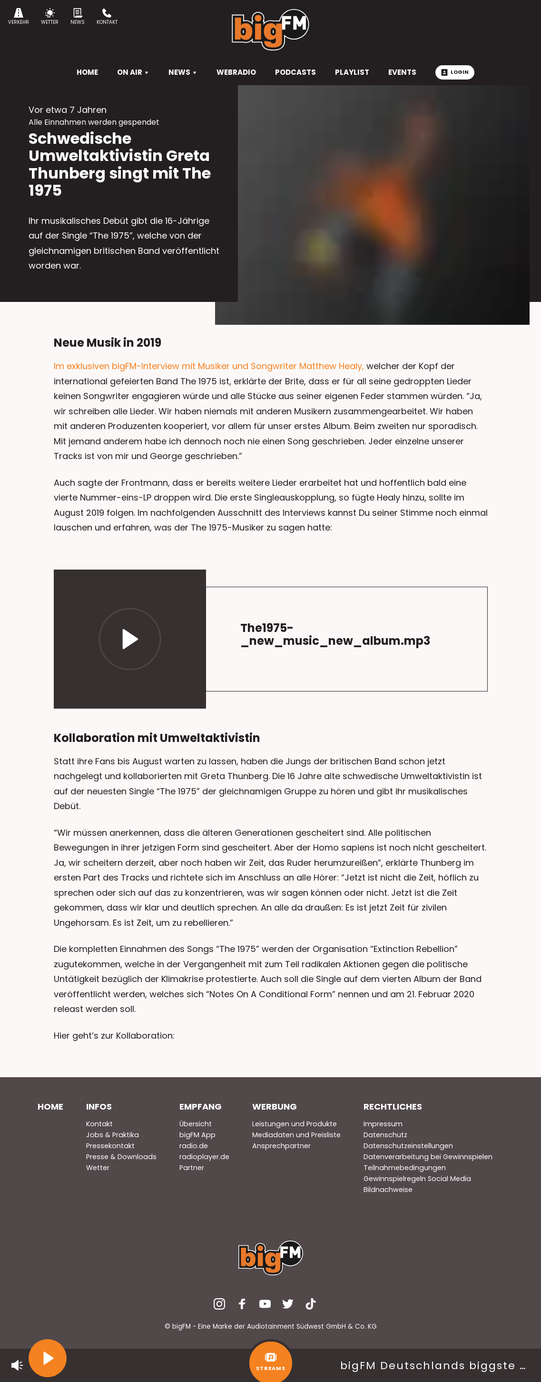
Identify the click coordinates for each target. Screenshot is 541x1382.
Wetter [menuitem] (97, 1167)
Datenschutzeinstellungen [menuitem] (408, 1146)
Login (455, 72)
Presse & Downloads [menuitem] (121, 1157)
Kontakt (107, 17)
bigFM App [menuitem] (197, 1135)
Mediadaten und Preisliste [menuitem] (296, 1135)
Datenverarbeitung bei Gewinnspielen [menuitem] (428, 1157)
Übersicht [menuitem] (195, 1124)
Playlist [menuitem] (352, 72)
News (77, 17)
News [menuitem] (182, 72)
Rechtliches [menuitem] (393, 1106)
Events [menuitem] (402, 72)
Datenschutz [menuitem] (385, 1135)
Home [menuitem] (50, 1106)
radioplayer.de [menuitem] (204, 1157)
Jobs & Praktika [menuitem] (112, 1135)
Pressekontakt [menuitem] (110, 1146)
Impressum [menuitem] (383, 1124)
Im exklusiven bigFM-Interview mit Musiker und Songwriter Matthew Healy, (209, 366)
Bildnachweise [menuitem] (388, 1189)
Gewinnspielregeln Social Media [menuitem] (417, 1178)
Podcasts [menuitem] (295, 72)
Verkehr (18, 17)
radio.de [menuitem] (193, 1146)
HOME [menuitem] (87, 72)
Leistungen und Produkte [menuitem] (294, 1124)
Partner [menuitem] (191, 1167)
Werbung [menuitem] (274, 1106)
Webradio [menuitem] (236, 72)
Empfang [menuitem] (200, 1106)
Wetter (50, 17)
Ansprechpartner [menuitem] (281, 1146)
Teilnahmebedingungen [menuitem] (405, 1167)
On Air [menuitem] (133, 72)
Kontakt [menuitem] (99, 1124)
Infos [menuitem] (99, 1106)
